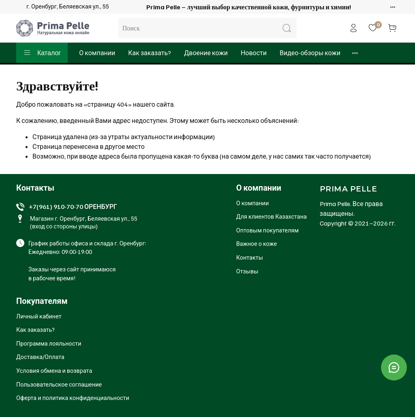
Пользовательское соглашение (59, 384)
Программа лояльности (48, 343)
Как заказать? (149, 53)
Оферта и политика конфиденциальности (72, 397)
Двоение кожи (206, 53)
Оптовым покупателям (267, 230)
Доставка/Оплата (40, 356)
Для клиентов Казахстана (271, 216)
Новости (254, 53)
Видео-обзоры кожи (310, 53)
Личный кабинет (39, 316)
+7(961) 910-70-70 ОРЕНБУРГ (73, 206)
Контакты (249, 257)
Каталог (42, 53)
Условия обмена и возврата (54, 370)
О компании (97, 53)
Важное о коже (256, 243)
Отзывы (247, 271)
